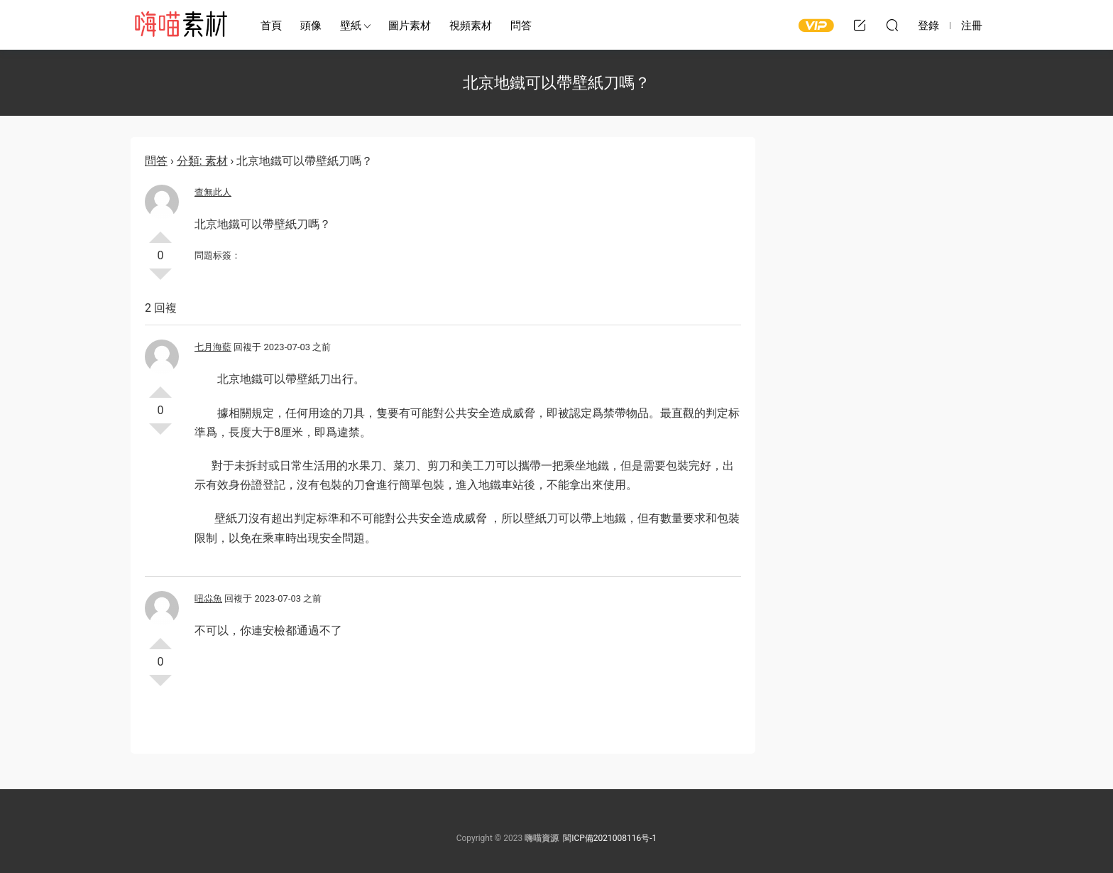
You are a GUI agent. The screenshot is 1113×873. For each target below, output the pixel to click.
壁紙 (350, 25)
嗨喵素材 (180, 25)
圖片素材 (409, 25)
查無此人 (212, 192)
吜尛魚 (208, 598)
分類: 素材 (202, 161)
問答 (521, 25)
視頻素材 (470, 25)
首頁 (271, 25)
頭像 (311, 25)
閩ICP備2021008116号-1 (610, 838)
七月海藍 (212, 347)
